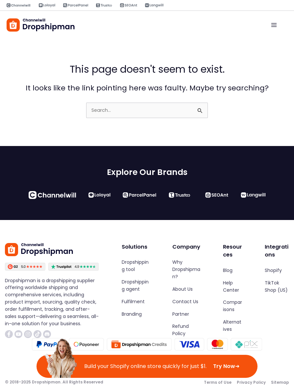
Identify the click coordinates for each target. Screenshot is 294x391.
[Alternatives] (232, 326)
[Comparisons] (232, 306)
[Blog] (228, 270)
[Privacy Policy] (251, 382)
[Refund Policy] (186, 330)
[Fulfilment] (133, 301)
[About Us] (182, 289)
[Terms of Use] (218, 382)
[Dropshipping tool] (136, 266)
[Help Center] (232, 286)
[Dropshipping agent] (136, 285)
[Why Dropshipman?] (186, 270)
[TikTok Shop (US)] (277, 286)
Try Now (226, 366)
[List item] (9, 334)
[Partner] (180, 314)
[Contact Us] (185, 301)
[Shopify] (273, 270)
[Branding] (132, 314)
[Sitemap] (280, 382)
